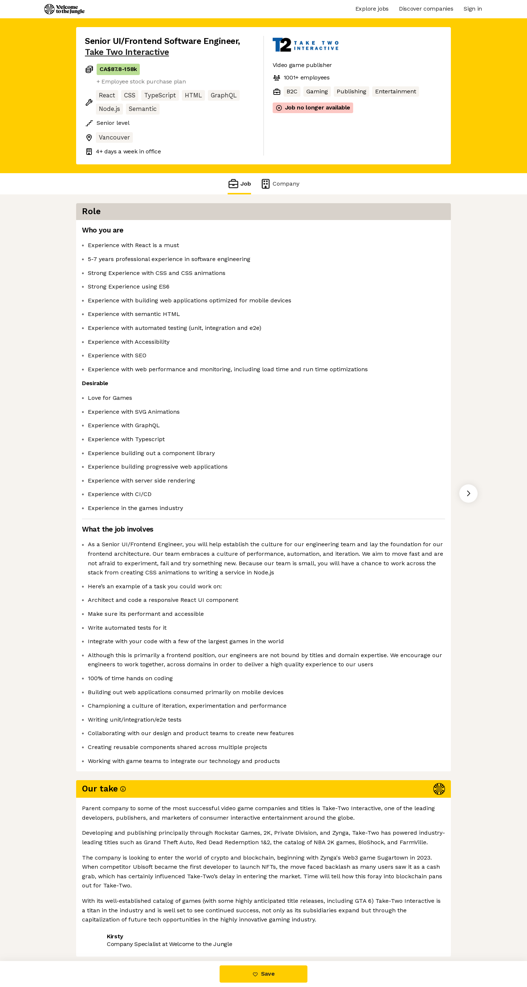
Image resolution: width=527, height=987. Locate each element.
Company (279, 184)
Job (239, 184)
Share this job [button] (105, 930)
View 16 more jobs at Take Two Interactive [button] (195, 930)
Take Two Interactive (127, 52)
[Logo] (64, 9)
